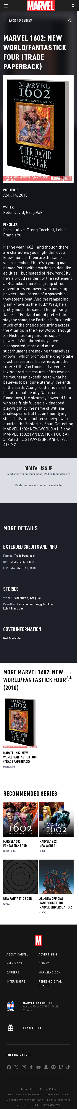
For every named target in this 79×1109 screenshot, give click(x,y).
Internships (16, 981)
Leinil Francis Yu (13, 608)
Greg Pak (34, 212)
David (6, 766)
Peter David (13, 212)
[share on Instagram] (24, 1068)
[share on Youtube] (38, 1068)
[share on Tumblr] (31, 1068)
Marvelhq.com (50, 972)
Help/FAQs (14, 963)
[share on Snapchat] (46, 1068)
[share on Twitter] (16, 1068)
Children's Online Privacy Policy (25, 1099)
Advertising (48, 954)
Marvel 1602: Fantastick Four (15, 843)
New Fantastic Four (17, 898)
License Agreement (58, 1099)
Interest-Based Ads (27, 1105)
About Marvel (17, 954)
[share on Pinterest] (53, 1068)
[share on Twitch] (61, 1068)
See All (69, 677)
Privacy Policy (48, 1089)
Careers (13, 972)
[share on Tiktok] (68, 1068)
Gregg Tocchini (40, 229)
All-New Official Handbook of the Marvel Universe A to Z (55, 902)
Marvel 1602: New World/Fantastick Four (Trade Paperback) (20, 757)
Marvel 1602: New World (48, 843)
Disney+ (45, 963)
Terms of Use (28, 1089)
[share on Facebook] (8, 1068)
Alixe (12, 766)
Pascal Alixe (14, 229)
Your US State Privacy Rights (24, 1094)
